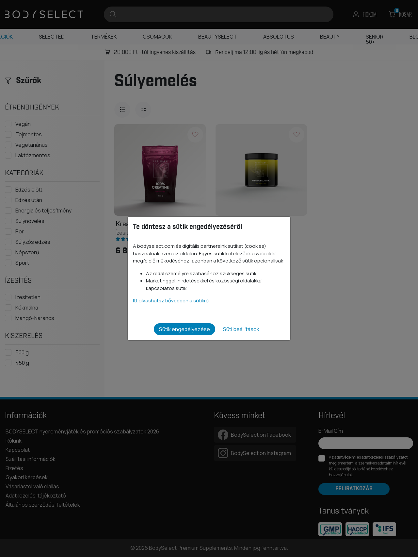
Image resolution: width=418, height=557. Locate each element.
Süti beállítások (241, 329)
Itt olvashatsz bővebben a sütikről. (172, 300)
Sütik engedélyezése (184, 329)
